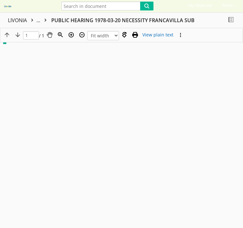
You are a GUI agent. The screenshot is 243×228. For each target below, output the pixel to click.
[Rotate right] (124, 34)
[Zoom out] (82, 34)
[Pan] (49, 34)
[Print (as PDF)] (135, 34)
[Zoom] (60, 34)
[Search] (146, 6)
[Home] (27, 6)
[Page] (31, 35)
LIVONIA (29, 20)
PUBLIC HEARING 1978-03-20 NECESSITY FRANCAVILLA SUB (123, 20)
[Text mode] (157, 35)
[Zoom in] (71, 34)
